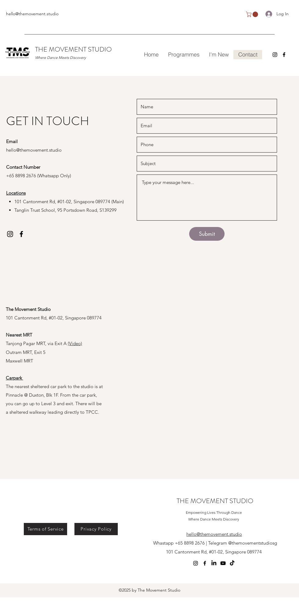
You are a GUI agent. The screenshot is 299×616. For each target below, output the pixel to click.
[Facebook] (284, 55)
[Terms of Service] (45, 529)
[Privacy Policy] (96, 529)
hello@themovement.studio (32, 13)
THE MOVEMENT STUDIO (73, 49)
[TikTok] (232, 563)
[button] (252, 14)
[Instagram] (275, 55)
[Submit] (207, 234)
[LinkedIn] (214, 563)
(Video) (75, 343)
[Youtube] (223, 563)
